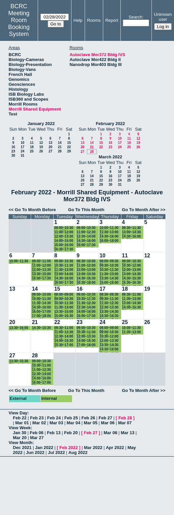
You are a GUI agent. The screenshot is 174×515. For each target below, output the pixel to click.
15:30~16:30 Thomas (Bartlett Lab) (132, 283)
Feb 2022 (69, 447)
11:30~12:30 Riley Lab (85, 303)
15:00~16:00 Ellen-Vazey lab (109, 283)
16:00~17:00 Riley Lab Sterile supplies (41, 383)
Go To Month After (140, 209)
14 (60, 143)
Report (111, 20)
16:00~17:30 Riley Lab (85, 316)
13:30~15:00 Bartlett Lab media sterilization (63, 312)
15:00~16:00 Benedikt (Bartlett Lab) (64, 245)
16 (13, 147)
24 (22, 151)
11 (31, 143)
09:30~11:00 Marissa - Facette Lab (131, 295)
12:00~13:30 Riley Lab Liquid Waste (86, 337)
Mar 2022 (93, 447)
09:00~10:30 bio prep (85, 228)
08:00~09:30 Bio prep (109, 261)
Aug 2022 (78, 452)
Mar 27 (37, 437)
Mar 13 (127, 432)
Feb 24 (54, 417)
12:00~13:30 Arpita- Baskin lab (63, 237)
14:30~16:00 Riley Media (63, 278)
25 (31, 151)
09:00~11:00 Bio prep (41, 261)
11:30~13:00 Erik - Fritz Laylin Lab (131, 332)
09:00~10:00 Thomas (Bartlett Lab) (42, 295)
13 (50, 143)
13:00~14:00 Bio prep (63, 274)
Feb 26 (88, 417)
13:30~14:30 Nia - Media (109, 312)
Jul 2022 (56, 452)
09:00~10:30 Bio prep (63, 299)
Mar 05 (90, 422)
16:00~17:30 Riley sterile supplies (85, 245)
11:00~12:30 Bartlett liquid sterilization (42, 370)
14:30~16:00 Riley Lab (85, 241)
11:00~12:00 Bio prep (41, 266)
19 (41, 147)
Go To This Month (86, 209)
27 (50, 151)
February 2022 (110, 123)
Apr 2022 (115, 447)
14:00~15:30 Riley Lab (63, 341)
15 (69, 143)
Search (135, 17)
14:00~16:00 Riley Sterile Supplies (41, 378)
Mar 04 (73, 422)
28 (60, 151)
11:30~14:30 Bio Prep (41, 303)
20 (50, 147)
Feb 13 (54, 432)
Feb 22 (19, 417)
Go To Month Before (35, 209)
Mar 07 (125, 422)
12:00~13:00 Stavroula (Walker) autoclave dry (132, 270)
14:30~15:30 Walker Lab (131, 278)
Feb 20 (71, 432)
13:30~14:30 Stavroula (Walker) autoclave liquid (109, 278)
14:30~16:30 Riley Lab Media (109, 316)
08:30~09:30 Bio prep (109, 295)
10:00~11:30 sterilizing (41, 299)
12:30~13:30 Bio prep (109, 308)
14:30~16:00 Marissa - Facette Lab (109, 237)
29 (69, 151)
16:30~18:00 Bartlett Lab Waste (85, 283)
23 (13, 151)
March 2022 (110, 156)
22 (69, 147)
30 (13, 155)
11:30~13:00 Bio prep (109, 232)
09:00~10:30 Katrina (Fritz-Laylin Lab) (87, 295)
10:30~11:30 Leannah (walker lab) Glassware (109, 270)
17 (22, 147)
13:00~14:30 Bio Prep (131, 303)
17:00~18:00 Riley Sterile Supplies (85, 345)
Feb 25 (71, 417)
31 (22, 155)
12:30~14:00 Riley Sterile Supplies (41, 374)
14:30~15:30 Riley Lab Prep (131, 308)
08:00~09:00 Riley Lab (109, 328)
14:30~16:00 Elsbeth (41, 308)
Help (77, 20)
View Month (20, 442)
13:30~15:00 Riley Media (41, 274)
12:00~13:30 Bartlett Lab (109, 341)
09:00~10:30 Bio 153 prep (42, 361)
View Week (20, 427)
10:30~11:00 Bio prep (41, 366)
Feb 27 (105, 417)
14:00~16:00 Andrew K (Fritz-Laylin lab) (85, 312)
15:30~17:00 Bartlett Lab (63, 345)
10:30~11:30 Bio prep (63, 266)
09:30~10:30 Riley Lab (109, 266)
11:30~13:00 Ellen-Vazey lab (63, 270)
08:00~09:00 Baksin (63, 295)
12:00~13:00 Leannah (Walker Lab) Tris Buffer (86, 270)
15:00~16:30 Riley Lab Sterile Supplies (63, 316)
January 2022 (41, 123)
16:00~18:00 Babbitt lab (109, 241)
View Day (18, 412)
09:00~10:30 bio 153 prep (64, 228)
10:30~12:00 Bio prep (131, 266)
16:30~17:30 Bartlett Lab (63, 249)
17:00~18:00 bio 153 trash (42, 316)
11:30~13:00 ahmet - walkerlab (63, 308)
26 (41, 151)
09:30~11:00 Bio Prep (63, 328)
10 (22, 143)
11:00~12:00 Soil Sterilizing (85, 266)
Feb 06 (36, 432)
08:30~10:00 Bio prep (85, 261)
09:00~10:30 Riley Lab (131, 261)
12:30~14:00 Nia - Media (85, 308)
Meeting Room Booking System (19, 23)
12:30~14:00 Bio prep (85, 237)
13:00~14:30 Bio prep (131, 274)
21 (60, 147)
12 (41, 143)
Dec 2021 (22, 447)
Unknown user (163, 17)
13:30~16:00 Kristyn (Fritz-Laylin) (20, 328)
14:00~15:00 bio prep (63, 241)
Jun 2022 (35, 452)
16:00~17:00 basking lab (41, 312)
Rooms (94, 20)
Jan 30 (19, 432)
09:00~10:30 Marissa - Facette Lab (63, 261)
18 (31, 147)
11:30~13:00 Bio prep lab (109, 274)
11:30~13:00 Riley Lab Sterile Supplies (131, 299)
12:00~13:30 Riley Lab (41, 270)
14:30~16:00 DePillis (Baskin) (131, 237)
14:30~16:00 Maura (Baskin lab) (109, 349)
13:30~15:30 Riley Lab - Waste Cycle (19, 361)
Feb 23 (37, 417)
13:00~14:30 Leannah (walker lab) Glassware (85, 274)
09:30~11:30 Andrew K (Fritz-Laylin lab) (131, 228)
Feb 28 (125, 417)
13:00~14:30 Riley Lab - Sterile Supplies (131, 232)
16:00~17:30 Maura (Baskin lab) (41, 278)
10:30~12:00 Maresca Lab (110, 337)
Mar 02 (39, 422)
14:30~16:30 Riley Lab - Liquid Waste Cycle (86, 278)
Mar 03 (56, 422)
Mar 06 (107, 422)
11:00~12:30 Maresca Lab (86, 232)
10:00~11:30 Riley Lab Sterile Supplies (109, 228)
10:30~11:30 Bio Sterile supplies (85, 332)
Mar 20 (19, 437)
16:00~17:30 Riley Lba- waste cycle (63, 283)
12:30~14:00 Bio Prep (63, 337)
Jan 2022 (44, 447)
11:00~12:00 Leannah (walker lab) (63, 232)
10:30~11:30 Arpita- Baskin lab (63, 303)
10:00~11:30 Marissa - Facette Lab (131, 328)
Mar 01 (22, 422)
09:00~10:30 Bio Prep (85, 328)
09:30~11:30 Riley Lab (109, 299)
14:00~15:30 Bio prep (85, 341)
